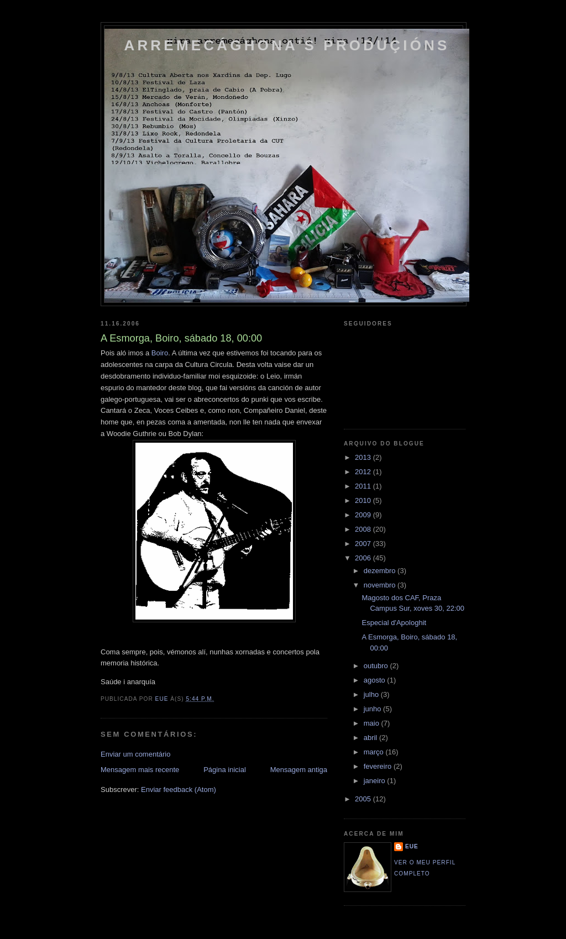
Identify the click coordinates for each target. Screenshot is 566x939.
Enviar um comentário (135, 754)
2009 (364, 515)
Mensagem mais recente (140, 769)
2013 (364, 457)
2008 (364, 529)
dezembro (380, 570)
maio (372, 723)
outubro (377, 666)
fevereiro (379, 766)
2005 (364, 799)
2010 (364, 500)
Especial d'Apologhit (393, 622)
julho (372, 694)
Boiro (159, 353)
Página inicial (224, 769)
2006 (364, 558)
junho (373, 709)
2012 (364, 472)
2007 (364, 543)
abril (371, 737)
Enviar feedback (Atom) (178, 789)
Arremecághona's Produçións (286, 45)
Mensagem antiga (298, 769)
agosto (375, 680)
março (375, 752)
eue (411, 846)
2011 (364, 486)
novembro (380, 585)
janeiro (375, 781)
